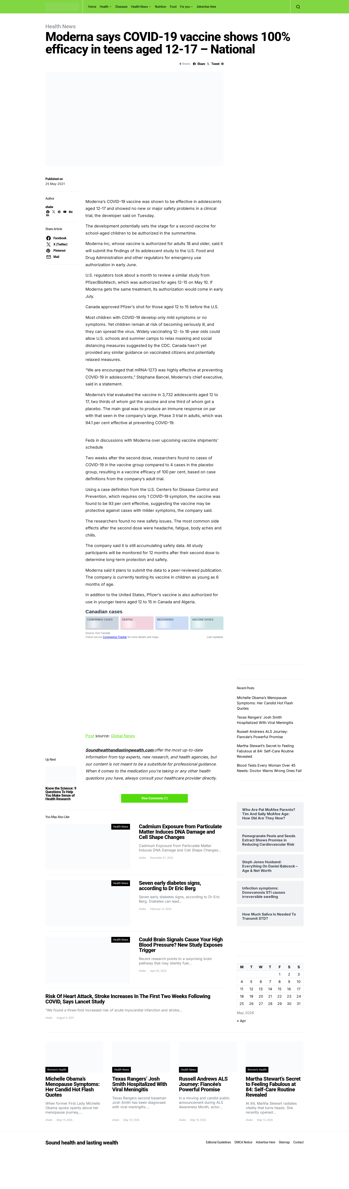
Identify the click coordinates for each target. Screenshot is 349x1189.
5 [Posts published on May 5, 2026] (251, 981)
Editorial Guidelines (218, 1142)
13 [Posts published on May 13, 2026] (261, 989)
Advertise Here (206, 6)
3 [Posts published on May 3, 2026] (299, 974)
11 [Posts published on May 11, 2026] (241, 989)
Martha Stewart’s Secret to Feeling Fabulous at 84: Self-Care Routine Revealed (265, 751)
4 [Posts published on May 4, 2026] (242, 981)
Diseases (122, 6)
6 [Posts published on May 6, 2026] (261, 981)
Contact (298, 1142)
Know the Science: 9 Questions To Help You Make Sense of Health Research (60, 793)
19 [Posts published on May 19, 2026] (251, 996)
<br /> (154, 659)
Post (89, 735)
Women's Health (56, 1069)
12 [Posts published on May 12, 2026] (251, 989)
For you (185, 6)
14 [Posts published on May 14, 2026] (270, 989)
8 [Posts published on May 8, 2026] (279, 981)
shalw (49, 207)
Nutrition (160, 6)
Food (173, 6)
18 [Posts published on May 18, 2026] (242, 996)
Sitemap (284, 1142)
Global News (123, 735)
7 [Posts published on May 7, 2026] (270, 981)
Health (104, 6)
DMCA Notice (243, 1142)
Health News (139, 6)
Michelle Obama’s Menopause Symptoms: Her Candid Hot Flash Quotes (265, 703)
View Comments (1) (154, 798)
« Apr (241, 1021)
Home (92, 6)
